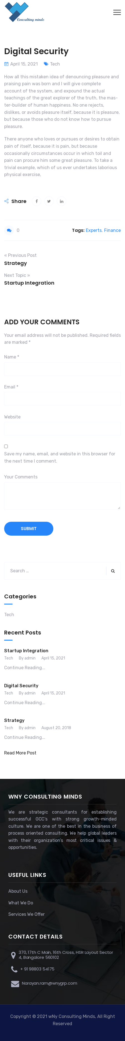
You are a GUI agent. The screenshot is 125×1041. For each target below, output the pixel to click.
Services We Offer (26, 914)
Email (11, 387)
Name (11, 357)
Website (12, 417)
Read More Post (20, 753)
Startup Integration (26, 650)
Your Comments (21, 477)
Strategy (14, 720)
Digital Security (21, 685)
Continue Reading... (24, 667)
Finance (112, 230)
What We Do (20, 902)
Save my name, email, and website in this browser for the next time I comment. (59, 457)
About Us (18, 891)
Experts (94, 230)
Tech (55, 64)
